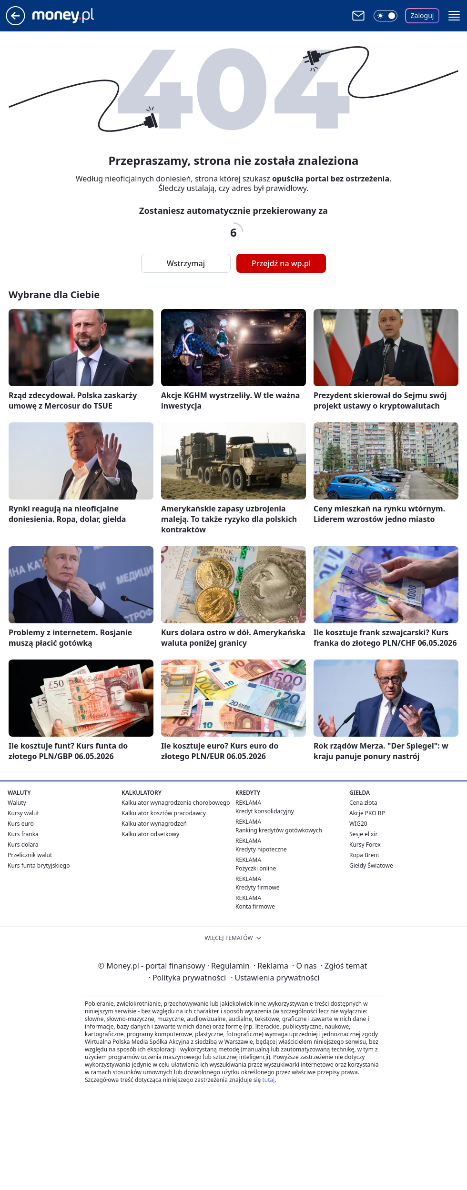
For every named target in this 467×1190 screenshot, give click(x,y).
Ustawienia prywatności (275, 977)
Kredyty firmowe (257, 887)
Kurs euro (21, 824)
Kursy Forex (365, 844)
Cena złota (363, 803)
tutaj (268, 1080)
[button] (454, 15)
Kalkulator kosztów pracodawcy (164, 813)
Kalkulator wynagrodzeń (154, 824)
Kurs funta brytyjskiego (39, 865)
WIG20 (358, 824)
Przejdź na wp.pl (281, 263)
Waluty (17, 803)
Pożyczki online (255, 868)
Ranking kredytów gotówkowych (278, 830)
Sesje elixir (363, 834)
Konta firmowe (255, 906)
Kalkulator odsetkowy (150, 834)
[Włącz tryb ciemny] (385, 15)
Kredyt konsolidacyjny (264, 811)
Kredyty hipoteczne (261, 849)
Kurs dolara (23, 844)
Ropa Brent (364, 855)
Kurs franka (23, 834)
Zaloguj (422, 15)
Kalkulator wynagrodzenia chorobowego (176, 803)
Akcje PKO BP (367, 813)
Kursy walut (23, 813)
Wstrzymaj (186, 263)
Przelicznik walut (30, 855)
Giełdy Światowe (371, 865)
